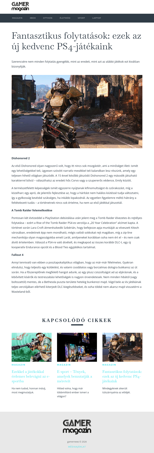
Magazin (18, 364)
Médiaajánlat (77, 446)
